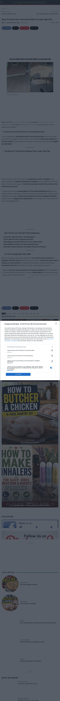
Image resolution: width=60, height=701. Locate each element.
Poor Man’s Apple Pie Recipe (30, 379)
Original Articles (23, 698)
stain (30, 313)
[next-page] (5, 511)
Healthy (29, 503)
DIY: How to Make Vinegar (9, 13)
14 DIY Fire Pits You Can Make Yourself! (32, 642)
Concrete (9, 313)
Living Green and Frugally (21, 122)
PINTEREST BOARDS (28, 125)
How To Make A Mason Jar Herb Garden (47, 13)
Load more (30, 671)
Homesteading (29, 440)
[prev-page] (3, 511)
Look (22, 313)
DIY (6, 8)
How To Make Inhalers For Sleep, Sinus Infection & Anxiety (30, 505)
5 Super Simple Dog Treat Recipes (30, 661)
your (38, 313)
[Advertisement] (30, 44)
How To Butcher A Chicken (30, 442)
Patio (26, 313)
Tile (34, 313)
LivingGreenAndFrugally (13, 22)
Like (19, 313)
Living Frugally (30, 377)
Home (3, 8)
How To (14, 313)
